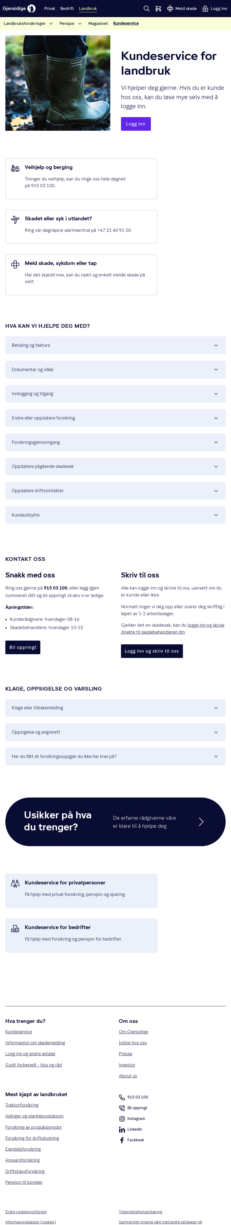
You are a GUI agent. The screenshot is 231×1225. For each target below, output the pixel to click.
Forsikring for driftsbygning (32, 1101)
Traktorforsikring (22, 1067)
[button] (146, 8)
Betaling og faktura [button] (115, 303)
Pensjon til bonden (24, 1146)
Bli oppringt (133, 1072)
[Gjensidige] (20, 8)
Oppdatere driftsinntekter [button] (115, 460)
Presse (126, 1016)
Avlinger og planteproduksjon (35, 1079)
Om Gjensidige (134, 993)
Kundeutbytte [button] (115, 487)
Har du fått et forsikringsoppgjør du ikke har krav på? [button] (115, 734)
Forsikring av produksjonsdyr (34, 1090)
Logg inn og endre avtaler (31, 1016)
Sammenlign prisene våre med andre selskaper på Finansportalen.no (162, 1189)
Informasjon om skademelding (36, 1004)
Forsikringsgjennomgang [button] (115, 408)
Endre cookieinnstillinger (27, 1176)
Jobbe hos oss (133, 1004)
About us (128, 1038)
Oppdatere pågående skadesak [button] (115, 434)
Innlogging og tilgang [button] (115, 355)
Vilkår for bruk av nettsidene (30, 1207)
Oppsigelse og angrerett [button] (115, 708)
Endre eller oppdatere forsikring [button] (115, 382)
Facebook (131, 1104)
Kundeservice (19, 993)
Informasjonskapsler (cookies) (31, 1186)
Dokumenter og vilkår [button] (115, 329)
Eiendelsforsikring (23, 1113)
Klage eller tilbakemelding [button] (115, 682)
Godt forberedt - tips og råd (33, 1027)
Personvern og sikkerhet (26, 1197)
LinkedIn (130, 1093)
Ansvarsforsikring (23, 1124)
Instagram (132, 1082)
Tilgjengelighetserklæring (141, 1176)
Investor (127, 1027)
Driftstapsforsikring (25, 1135)
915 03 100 (133, 1060)
